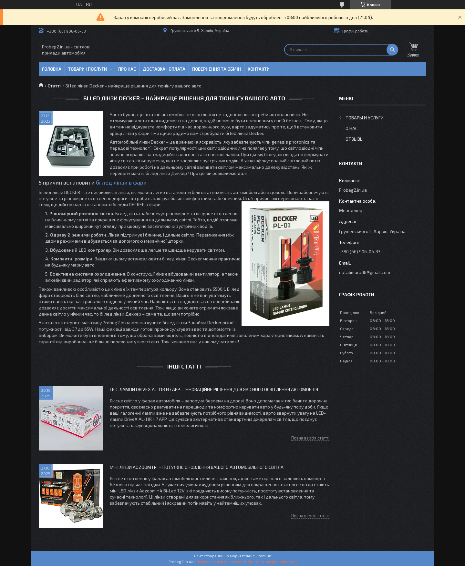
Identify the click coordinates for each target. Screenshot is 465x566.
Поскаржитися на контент (220, 561)
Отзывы (355, 139)
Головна (51, 69)
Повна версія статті (310, 437)
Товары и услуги (365, 117)
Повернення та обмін (216, 69)
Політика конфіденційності (272, 561)
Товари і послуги (87, 69)
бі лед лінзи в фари (121, 182)
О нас (352, 128)
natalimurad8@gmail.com (364, 272)
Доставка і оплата (164, 69)
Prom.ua (263, 555)
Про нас (127, 69)
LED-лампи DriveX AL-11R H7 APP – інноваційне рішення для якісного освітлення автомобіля (214, 389)
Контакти (259, 69)
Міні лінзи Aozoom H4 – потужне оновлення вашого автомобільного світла (197, 467)
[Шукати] (392, 50)
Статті (54, 85)
